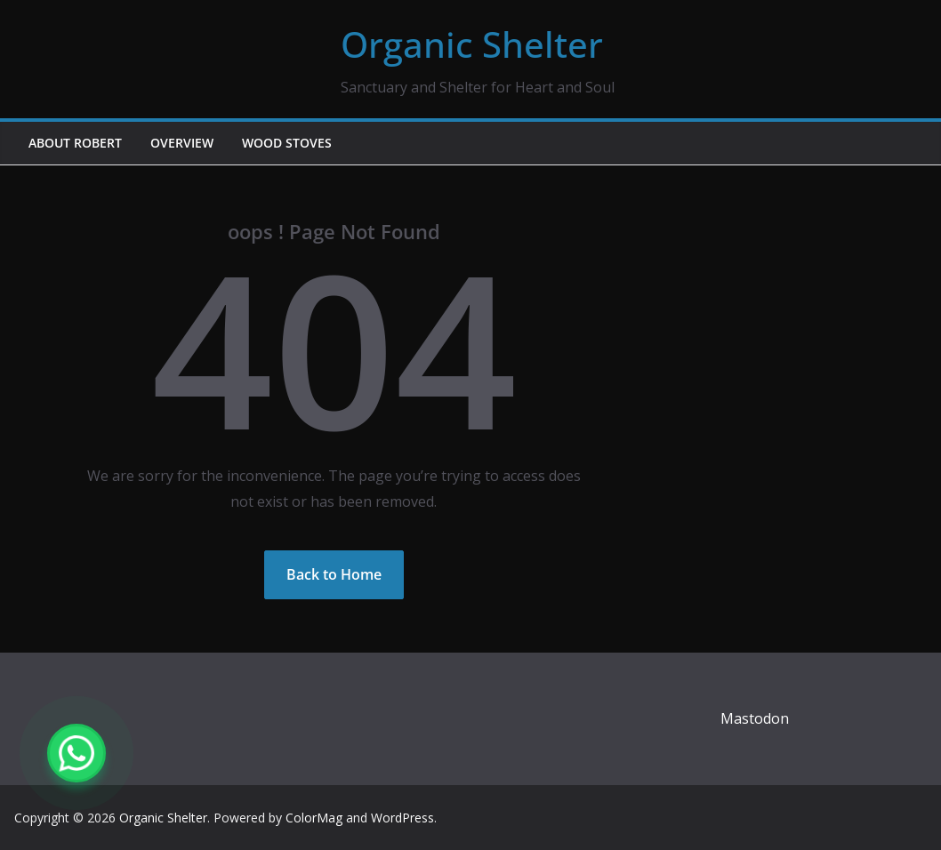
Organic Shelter (472, 44)
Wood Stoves (287, 142)
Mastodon (754, 718)
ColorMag (314, 817)
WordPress (402, 817)
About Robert (75, 142)
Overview (181, 142)
